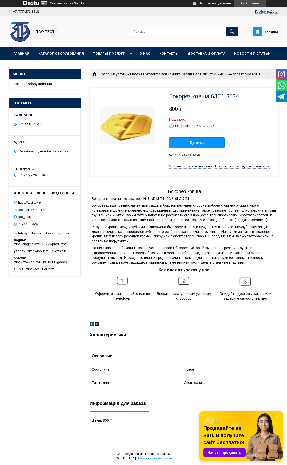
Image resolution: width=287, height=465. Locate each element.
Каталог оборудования (61, 53)
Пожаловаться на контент (155, 458)
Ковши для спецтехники (203, 74)
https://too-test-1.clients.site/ (47, 251)
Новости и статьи (252, 53)
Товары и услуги (109, 53)
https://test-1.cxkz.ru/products (51, 233)
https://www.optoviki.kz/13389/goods (40, 262)
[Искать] (232, 31)
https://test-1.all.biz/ (40, 269)
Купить (197, 142)
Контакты (169, 53)
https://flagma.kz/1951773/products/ (40, 244)
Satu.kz (165, 454)
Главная (21, 53)
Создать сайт (59, 3)
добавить (224, 3)
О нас (144, 53)
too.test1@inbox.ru (32, 210)
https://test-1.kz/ (29, 202)
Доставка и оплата (206, 53)
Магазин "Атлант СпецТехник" (155, 74)
